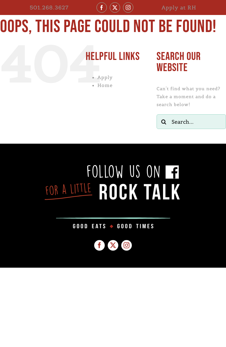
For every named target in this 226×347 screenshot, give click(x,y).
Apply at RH (179, 7)
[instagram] (128, 7)
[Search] (164, 121)
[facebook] (102, 7)
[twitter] (115, 7)
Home (105, 85)
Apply (105, 77)
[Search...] (191, 121)
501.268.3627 (49, 7)
